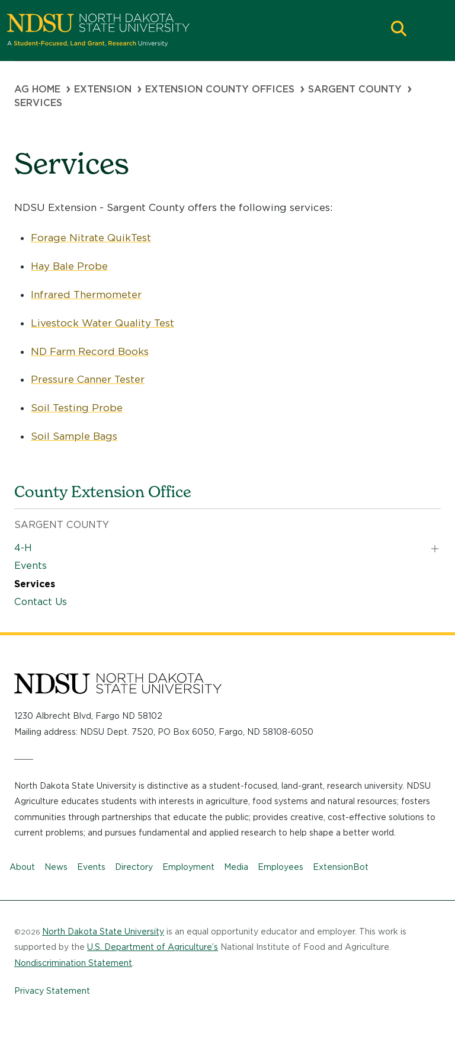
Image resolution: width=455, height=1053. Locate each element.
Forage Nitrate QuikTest (91, 238)
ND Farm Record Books (90, 351)
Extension (103, 89)
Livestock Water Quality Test (102, 323)
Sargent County (355, 89)
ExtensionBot (341, 867)
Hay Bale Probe (69, 266)
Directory (134, 867)
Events (30, 565)
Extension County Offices (219, 89)
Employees (280, 867)
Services (34, 584)
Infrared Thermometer (86, 294)
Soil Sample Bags (74, 436)
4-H (23, 547)
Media (236, 867)
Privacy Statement (52, 991)
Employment (188, 867)
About (22, 867)
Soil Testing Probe (77, 408)
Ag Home (37, 89)
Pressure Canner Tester (88, 379)
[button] (398, 30)
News (56, 867)
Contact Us (40, 601)
